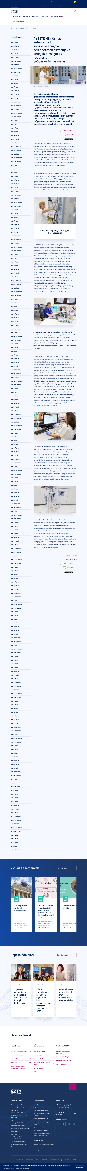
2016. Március (15, 493)
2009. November (16, 775)
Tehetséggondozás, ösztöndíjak (19, 1051)
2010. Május (14, 753)
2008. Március (15, 850)
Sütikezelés (19, 1160)
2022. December (16, 191)
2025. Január (14, 98)
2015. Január (14, 545)
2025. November (16, 61)
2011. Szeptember (16, 694)
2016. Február (15, 496)
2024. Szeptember (16, 113)
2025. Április (14, 87)
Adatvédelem (60, 2)
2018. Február (15, 407)
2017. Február (15, 452)
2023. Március (15, 180)
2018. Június (14, 392)
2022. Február (15, 228)
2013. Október (15, 600)
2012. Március (15, 671)
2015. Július (14, 522)
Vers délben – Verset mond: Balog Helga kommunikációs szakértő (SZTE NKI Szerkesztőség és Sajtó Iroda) (46, 911)
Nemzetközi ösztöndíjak (17, 1055)
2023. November (16, 150)
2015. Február (15, 541)
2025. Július (14, 76)
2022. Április (14, 221)
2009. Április (14, 801)
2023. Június (14, 169)
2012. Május (14, 664)
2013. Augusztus (16, 608)
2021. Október (15, 243)
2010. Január (14, 768)
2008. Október (15, 824)
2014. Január (14, 589)
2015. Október (15, 511)
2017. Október (15, 422)
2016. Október (15, 467)
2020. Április (14, 310)
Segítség (74, 1160)
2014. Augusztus (16, 563)
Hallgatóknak (43, 6)
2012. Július (14, 656)
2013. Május (14, 619)
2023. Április (14, 176)
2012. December (16, 638)
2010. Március (15, 760)
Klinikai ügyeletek (38, 1150)
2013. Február (15, 630)
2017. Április (14, 444)
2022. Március (15, 225)
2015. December (16, 504)
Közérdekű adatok (55, 1160)
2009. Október (15, 779)
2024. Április (14, 132)
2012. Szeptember (16, 649)
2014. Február (15, 586)
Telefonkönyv (50, 2)
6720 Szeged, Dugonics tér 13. (67, 1105)
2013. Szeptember (16, 604)
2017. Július (14, 433)
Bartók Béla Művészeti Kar (18, 1108)
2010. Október (15, 734)
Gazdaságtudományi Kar (17, 1123)
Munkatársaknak (53, 6)
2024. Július (14, 120)
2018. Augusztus (16, 385)
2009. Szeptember (16, 783)
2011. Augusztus (16, 697)
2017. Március (15, 448)
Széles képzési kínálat (39, 1051)
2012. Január (14, 679)
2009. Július (14, 790)
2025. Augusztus (16, 72)
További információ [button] (22, 1168)
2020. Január (14, 321)
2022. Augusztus (16, 206)
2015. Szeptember (16, 515)
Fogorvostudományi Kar (17, 1120)
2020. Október (15, 288)
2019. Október (15, 333)
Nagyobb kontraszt (75, 2)
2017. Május (14, 440)
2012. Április (14, 667)
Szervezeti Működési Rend (40, 1110)
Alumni (64, 6)
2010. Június (14, 749)
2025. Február (15, 94)
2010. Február (15, 764)
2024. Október (15, 109)
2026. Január (14, 53)
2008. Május (14, 846)
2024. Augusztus (16, 117)
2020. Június (14, 303)
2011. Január (14, 723)
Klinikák (35, 1147)
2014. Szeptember (16, 560)
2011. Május (14, 708)
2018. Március (15, 403)
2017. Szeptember (16, 426)
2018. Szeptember (16, 381)
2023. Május (14, 173)
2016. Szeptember (16, 470)
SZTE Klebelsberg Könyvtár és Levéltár (41, 1063)
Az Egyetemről (15, 16)
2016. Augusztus (16, 474)
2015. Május (14, 530)
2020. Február (15, 318)
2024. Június (14, 124)
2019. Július (14, 344)
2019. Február (15, 362)
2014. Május (14, 574)
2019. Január (14, 366)
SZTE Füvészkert (38, 1068)
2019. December (16, 325)
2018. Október (15, 377)
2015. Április (14, 533)
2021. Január (14, 277)
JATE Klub (36, 1072)
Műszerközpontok (56, 16)
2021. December (16, 236)
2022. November (16, 195)
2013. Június (14, 615)
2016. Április (14, 489)
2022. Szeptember (16, 202)
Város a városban (61, 1064)
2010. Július (14, 746)
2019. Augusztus (16, 340)
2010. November (16, 731)
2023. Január (14, 187)
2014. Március (15, 582)
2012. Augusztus (16, 653)
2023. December (16, 146)
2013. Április (14, 623)
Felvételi (23, 6)
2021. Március (15, 269)
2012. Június (14, 660)
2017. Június (14, 437)
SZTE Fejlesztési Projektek (40, 1130)
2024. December (16, 102)
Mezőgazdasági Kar (16, 1131)
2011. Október (15, 690)
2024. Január (14, 143)
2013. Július (14, 612)
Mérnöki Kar (14, 1134)
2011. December (16, 682)
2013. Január (14, 634)
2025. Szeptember (16, 68)
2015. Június (14, 526)
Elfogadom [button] (79, 1167)
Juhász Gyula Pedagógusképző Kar (20, 1128)
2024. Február (15, 139)
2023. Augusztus (16, 161)
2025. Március (15, 91)
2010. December (16, 727)
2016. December (16, 459)
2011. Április (14, 712)
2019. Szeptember (16, 336)
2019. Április (14, 355)
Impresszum (66, 1160)
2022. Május (14, 217)
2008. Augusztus (16, 831)
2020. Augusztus (16, 295)
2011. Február (15, 720)
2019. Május (14, 351)
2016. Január (14, 500)
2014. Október (15, 556)
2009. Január (14, 813)
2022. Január (14, 232)
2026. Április (14, 42)
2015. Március (15, 537)
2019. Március (15, 359)
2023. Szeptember (16, 158)
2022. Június (14, 213)
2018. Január (14, 411)
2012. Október (15, 645)
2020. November (16, 284)
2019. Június (14, 347)
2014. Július (14, 567)
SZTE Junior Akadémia (39, 1059)
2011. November (16, 686)
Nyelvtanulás (14, 1059)
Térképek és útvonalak (60, 1113)
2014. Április (14, 578)
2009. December (16, 772)
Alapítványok (36, 1105)
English (69, 2)
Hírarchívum (29, 29)
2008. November (16, 820)
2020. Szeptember (16, 292)
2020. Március (15, 314)
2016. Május (14, 485)
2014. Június (14, 571)
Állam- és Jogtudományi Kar (18, 1105)
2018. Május (14, 396)
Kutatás (34, 16)
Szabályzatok (37, 1108)
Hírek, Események (17, 21)
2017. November (16, 418)
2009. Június (14, 794)
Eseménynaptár (62, 868)
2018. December (16, 370)
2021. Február (15, 273)
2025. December (16, 57)
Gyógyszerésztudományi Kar (18, 1125)
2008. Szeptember (16, 827)
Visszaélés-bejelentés (41, 1160)
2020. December (16, 280)
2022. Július (14, 210)
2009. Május (14, 798)
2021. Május (14, 262)
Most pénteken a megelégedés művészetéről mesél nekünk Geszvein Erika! (66, 995)
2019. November (16, 329)
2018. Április (14, 400)
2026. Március (15, 46)
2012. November (16, 641)
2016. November (16, 463)
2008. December (16, 816)
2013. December (16, 593)
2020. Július (36, 29)
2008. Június (14, 839)
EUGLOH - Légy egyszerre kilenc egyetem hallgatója (18, 1067)
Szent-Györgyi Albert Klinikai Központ (43, 1144)
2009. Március (15, 805)
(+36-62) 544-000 (64, 1108)
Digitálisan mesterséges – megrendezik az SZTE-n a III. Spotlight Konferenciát (20, 996)
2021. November (16, 240)
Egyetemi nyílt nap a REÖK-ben (70, 906)
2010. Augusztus (16, 742)
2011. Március (15, 716)
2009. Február (15, 809)
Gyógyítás (44, 16)
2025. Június (14, 80)
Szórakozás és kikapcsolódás (64, 1060)
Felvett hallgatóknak (32, 6)
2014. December (16, 548)
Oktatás (25, 16)
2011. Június (14, 705)
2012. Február (15, 675)
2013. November (16, 597)
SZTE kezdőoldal (14, 6)
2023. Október (15, 154)
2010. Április (14, 757)
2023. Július (14, 165)
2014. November (16, 552)
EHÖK (35, 1127)
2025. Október (15, 65)
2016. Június (14, 481)
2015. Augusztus (16, 519)
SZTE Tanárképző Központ (18, 1141)
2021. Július (14, 254)
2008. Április (14, 842)
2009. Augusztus (16, 787)
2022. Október (15, 199)
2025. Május (14, 83)
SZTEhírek (22, 29)
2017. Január (14, 455)
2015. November (16, 507)
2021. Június (14, 258)
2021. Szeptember (16, 247)
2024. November (16, 106)
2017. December (16, 414)
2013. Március (15, 627)
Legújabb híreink (18, 985)
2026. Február (15, 50)
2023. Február (15, 184)
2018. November (16, 373)
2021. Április (14, 266)
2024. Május (14, 128)
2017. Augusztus (16, 429)
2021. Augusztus (16, 251)
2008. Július (14, 835)
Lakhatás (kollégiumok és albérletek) (63, 1052)
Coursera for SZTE (15, 1062)
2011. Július (14, 701)
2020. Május (14, 306)
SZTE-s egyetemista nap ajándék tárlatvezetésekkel (20, 908)
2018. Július (14, 388)
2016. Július (14, 478)
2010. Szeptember (16, 738)
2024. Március (15, 135)
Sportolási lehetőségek (62, 1057)
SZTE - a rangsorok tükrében (41, 1055)
